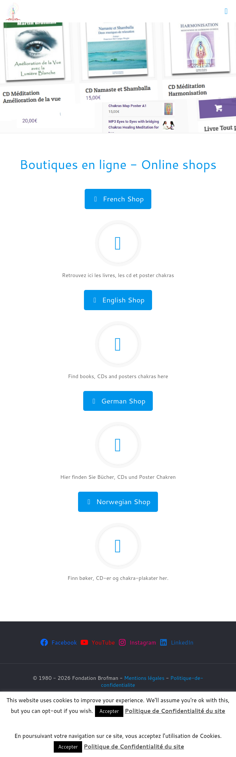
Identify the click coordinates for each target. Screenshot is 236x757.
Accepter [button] (109, 711)
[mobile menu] (226, 11)
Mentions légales (144, 678)
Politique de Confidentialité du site (175, 711)
